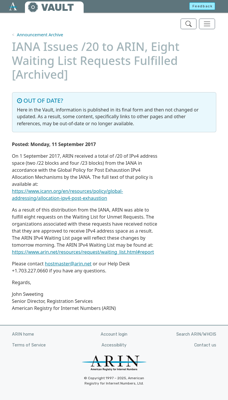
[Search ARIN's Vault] (188, 23)
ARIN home (23, 334)
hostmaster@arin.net (68, 263)
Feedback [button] (202, 6)
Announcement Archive (40, 34)
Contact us (205, 345)
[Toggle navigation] (207, 23)
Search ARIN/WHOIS (196, 334)
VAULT (57, 7)
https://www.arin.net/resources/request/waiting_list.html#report (83, 252)
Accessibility (114, 345)
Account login (114, 334)
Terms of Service (29, 345)
